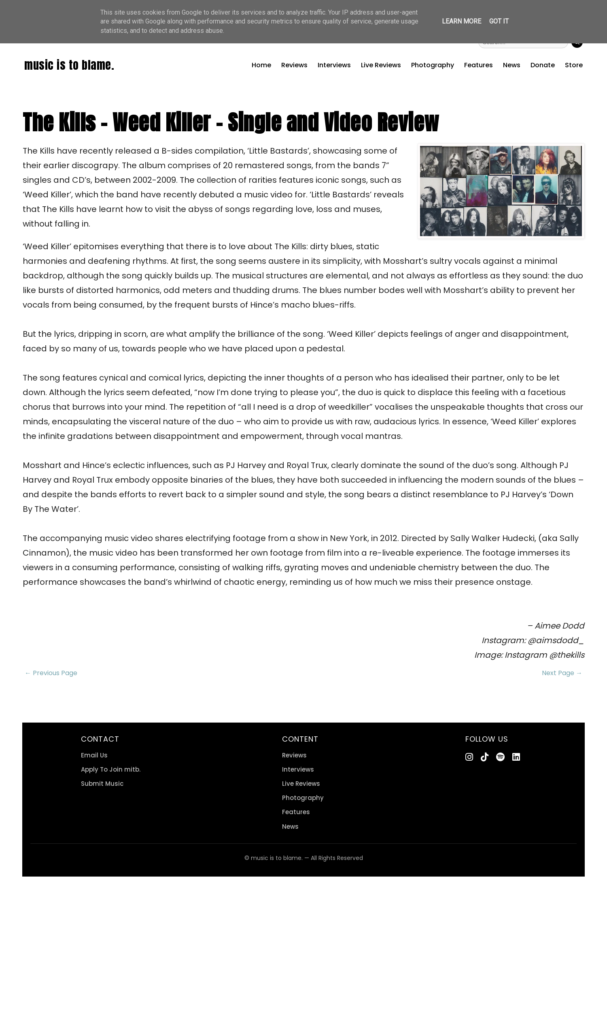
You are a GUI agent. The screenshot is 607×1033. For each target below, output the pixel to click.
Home (261, 65)
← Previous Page (51, 673)
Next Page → (562, 673)
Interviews (334, 65)
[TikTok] (484, 757)
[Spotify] (500, 757)
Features (478, 65)
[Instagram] (469, 757)
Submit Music (102, 783)
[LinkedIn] (516, 757)
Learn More (461, 21)
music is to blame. (69, 64)
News (511, 65)
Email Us (94, 755)
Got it (499, 21)
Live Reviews (381, 65)
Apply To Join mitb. (110, 769)
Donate (543, 65)
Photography (432, 65)
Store (574, 65)
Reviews (294, 65)
